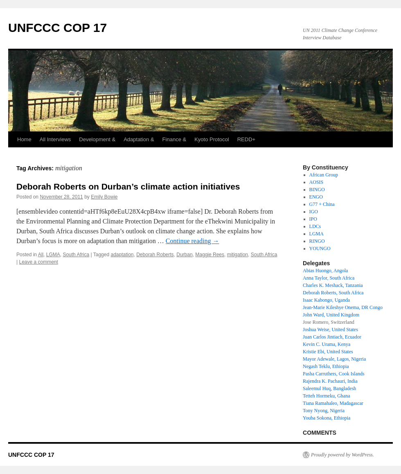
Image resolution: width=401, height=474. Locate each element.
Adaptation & (139, 139)
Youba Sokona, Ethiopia (326, 418)
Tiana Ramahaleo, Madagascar (333, 403)
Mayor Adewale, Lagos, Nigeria (334, 359)
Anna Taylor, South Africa (328, 278)
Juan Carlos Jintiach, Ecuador (332, 337)
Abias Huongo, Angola (325, 270)
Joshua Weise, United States (330, 329)
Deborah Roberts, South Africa (333, 293)
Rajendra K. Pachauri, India (330, 381)
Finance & (174, 139)
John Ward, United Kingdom (331, 315)
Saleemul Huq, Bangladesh (329, 388)
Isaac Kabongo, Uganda (326, 300)
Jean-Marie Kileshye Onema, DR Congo (343, 307)
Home (24, 139)
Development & (97, 139)
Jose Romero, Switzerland (328, 322)
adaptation (121, 254)
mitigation (237, 254)
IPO (313, 219)
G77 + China (322, 204)
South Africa (76, 254)
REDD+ (246, 139)
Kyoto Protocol (211, 139)
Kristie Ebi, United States (328, 351)
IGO (313, 211)
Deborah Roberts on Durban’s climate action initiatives (128, 186)
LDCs (315, 226)
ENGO (316, 197)
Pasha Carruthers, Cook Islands (334, 374)
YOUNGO (320, 248)
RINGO (317, 241)
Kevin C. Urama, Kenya (326, 344)
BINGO (317, 189)
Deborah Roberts (154, 254)
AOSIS (316, 182)
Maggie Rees (209, 254)
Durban (184, 254)
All (40, 254)
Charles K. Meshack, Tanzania (333, 285)
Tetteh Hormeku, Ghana (326, 396)
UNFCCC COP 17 (57, 27)
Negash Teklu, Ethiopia (326, 366)
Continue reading (192, 240)
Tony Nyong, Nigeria (324, 410)
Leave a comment (38, 262)
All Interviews (55, 139)
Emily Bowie (104, 197)
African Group (323, 175)
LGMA (53, 254)
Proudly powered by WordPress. (342, 455)
